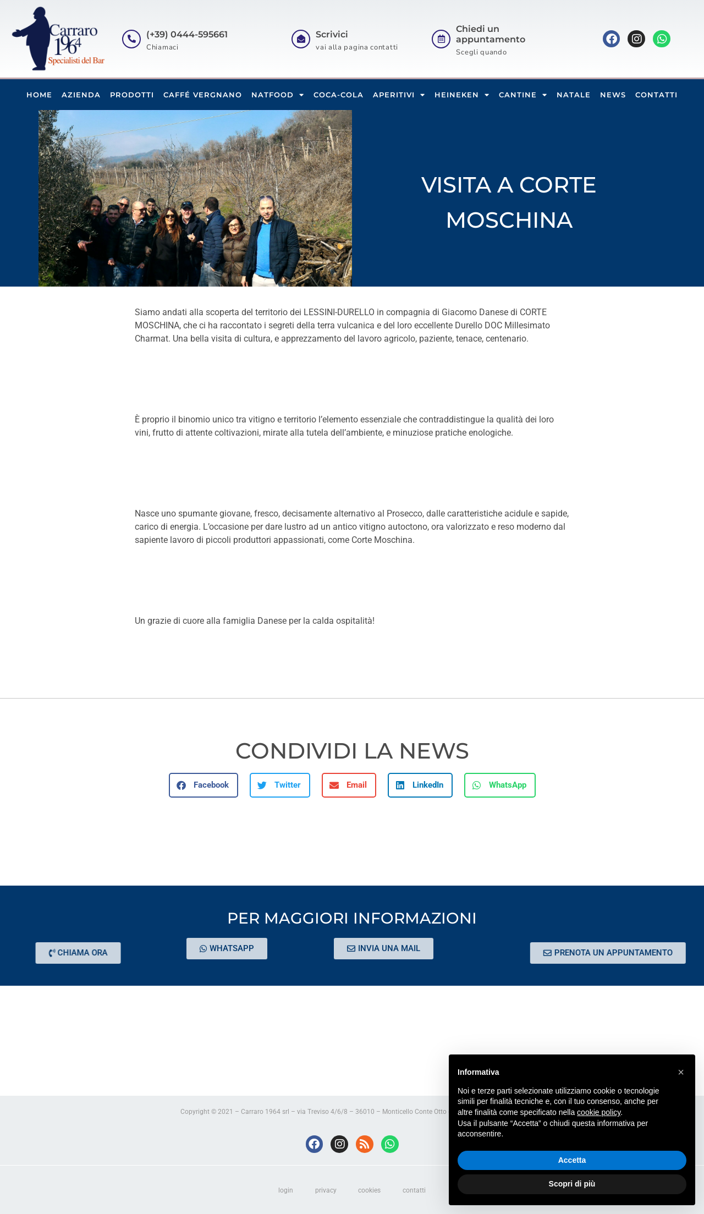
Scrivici (332, 34)
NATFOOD (277, 95)
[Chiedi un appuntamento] (441, 39)
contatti (414, 1190)
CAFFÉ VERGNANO (202, 94)
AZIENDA (81, 94)
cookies (370, 1190)
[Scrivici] (301, 39)
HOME (39, 94)
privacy (326, 1190)
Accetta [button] (572, 1160)
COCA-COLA (339, 94)
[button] (203, 785)
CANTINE (523, 95)
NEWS (613, 94)
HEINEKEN (462, 95)
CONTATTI (656, 94)
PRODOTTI (132, 94)
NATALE (574, 94)
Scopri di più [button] (572, 1183)
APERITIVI (399, 95)
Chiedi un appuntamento (490, 34)
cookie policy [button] (598, 1112)
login (285, 1190)
